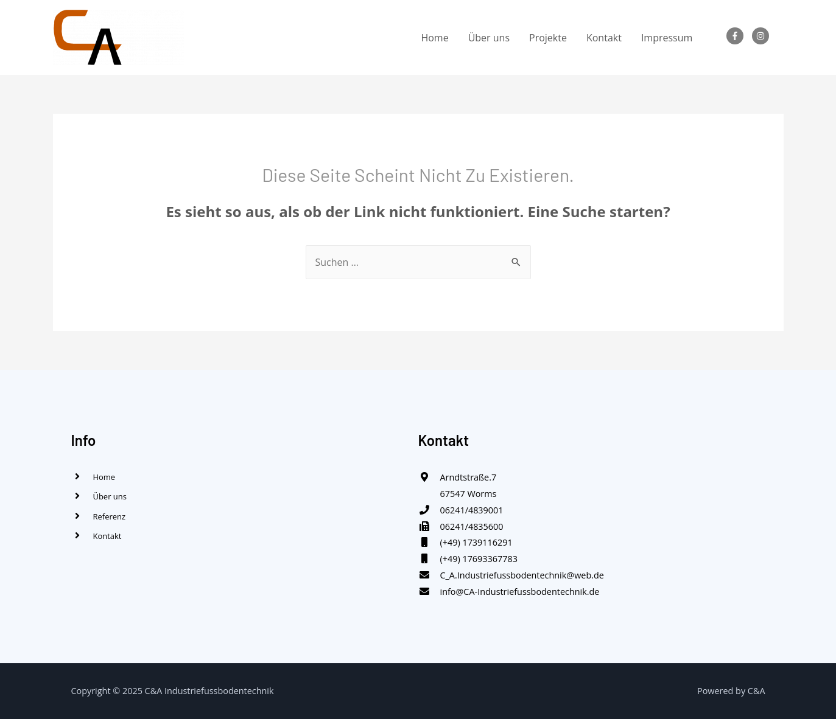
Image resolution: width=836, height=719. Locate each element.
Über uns (489, 37)
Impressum (666, 37)
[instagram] (763, 35)
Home (434, 37)
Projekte (548, 37)
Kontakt (604, 37)
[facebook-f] (737, 35)
